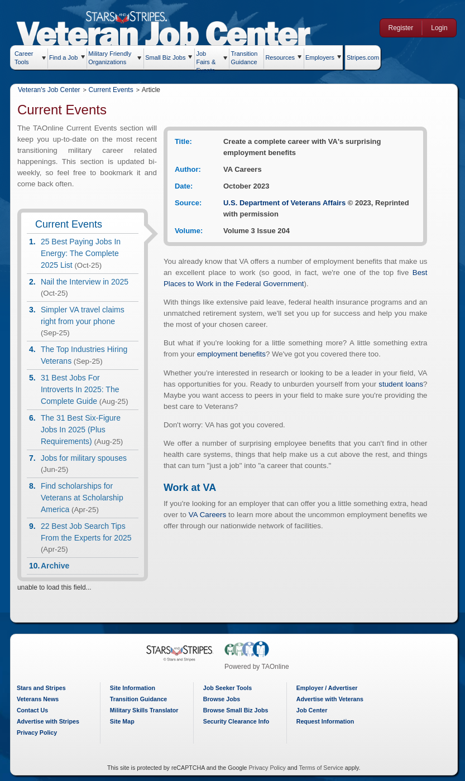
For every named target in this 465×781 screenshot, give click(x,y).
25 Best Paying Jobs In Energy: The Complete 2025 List (83, 253)
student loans (405, 384)
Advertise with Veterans (330, 699)
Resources (283, 57)
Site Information (134, 687)
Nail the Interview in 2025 (87, 281)
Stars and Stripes (44, 687)
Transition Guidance (247, 56)
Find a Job (66, 57)
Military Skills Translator (146, 710)
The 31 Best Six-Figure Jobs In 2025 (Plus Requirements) (83, 429)
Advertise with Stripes (51, 721)
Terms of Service (322, 767)
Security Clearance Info (237, 721)
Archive (58, 565)
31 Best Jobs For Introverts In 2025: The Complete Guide (83, 389)
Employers (322, 57)
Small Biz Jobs (168, 57)
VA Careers (211, 514)
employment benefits (234, 354)
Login (437, 28)
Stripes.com (365, 57)
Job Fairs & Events (209, 59)
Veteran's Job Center (52, 90)
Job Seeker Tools (228, 687)
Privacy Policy (40, 732)
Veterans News (40, 699)
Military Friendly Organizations (113, 57)
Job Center (312, 710)
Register (399, 28)
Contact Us (35, 710)
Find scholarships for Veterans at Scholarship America (85, 497)
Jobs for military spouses (87, 458)
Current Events (114, 90)
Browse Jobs (222, 699)
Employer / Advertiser (327, 687)
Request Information (326, 721)
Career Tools (26, 57)
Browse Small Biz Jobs (237, 710)
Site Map (124, 721)
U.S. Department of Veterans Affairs (288, 203)
